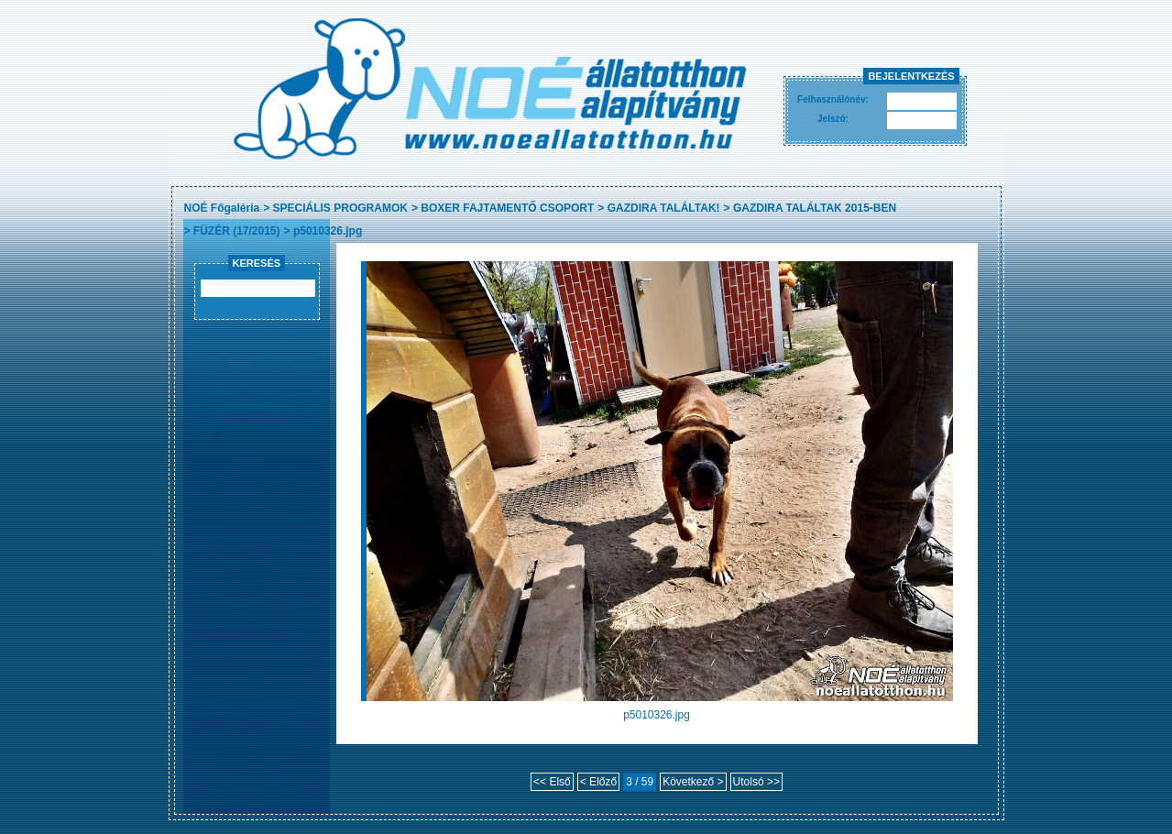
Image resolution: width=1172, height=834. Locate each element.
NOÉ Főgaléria (222, 208)
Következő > (693, 781)
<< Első (552, 781)
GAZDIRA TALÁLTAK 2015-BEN (814, 208)
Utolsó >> (756, 781)
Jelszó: (833, 119)
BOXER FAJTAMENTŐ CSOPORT (507, 208)
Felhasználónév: (833, 99)
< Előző (598, 781)
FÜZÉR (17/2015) (236, 231)
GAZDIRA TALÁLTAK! (664, 208)
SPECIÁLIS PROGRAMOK (340, 208)
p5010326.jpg (327, 231)
